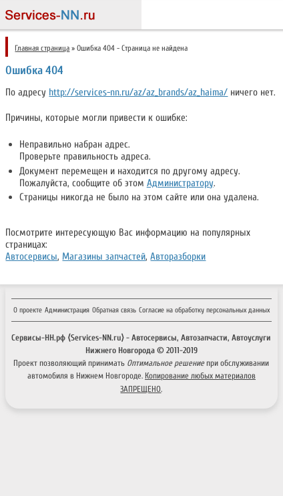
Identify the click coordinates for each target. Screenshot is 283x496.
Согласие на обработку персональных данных (204, 310)
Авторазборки (178, 256)
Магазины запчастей (104, 256)
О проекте (27, 310)
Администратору (180, 183)
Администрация (67, 310)
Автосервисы (31, 256)
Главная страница (42, 48)
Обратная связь (114, 310)
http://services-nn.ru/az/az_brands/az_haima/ (138, 92)
